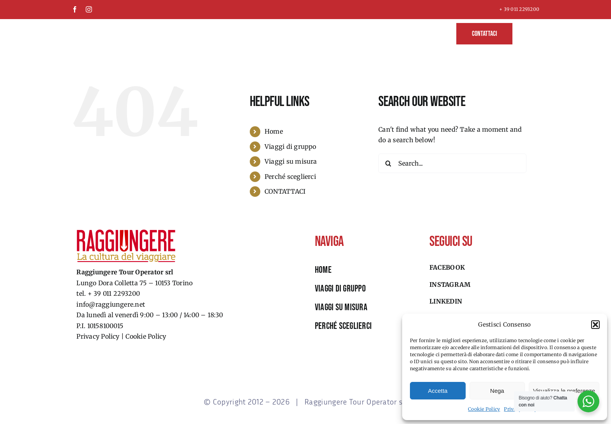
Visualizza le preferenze (564, 390)
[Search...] (452, 163)
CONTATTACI (285, 191)
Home (274, 131)
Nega (497, 390)
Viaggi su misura (291, 161)
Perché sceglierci (290, 176)
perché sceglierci (343, 326)
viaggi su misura (341, 307)
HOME (323, 270)
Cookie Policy (484, 409)
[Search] (388, 163)
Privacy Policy (97, 336)
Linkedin (445, 301)
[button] (595, 325)
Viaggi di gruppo (290, 146)
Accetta (437, 390)
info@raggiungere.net (110, 304)
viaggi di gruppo (340, 288)
